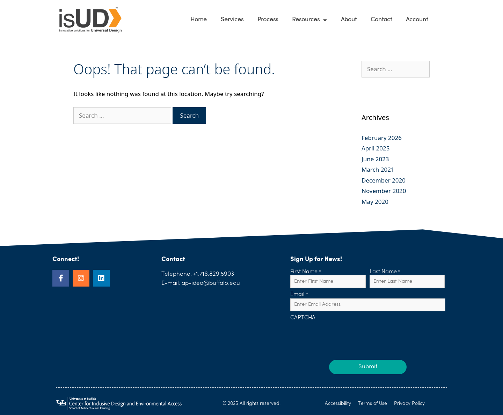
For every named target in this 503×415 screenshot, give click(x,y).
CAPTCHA (302, 318)
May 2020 (375, 202)
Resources (309, 20)
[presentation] (343, 335)
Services (232, 20)
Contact (381, 20)
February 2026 (382, 138)
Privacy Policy (409, 403)
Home (198, 20)
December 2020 (384, 180)
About (349, 20)
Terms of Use (372, 403)
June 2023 (375, 159)
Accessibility (338, 403)
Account (417, 20)
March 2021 (378, 169)
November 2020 (384, 191)
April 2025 (375, 148)
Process (267, 20)
